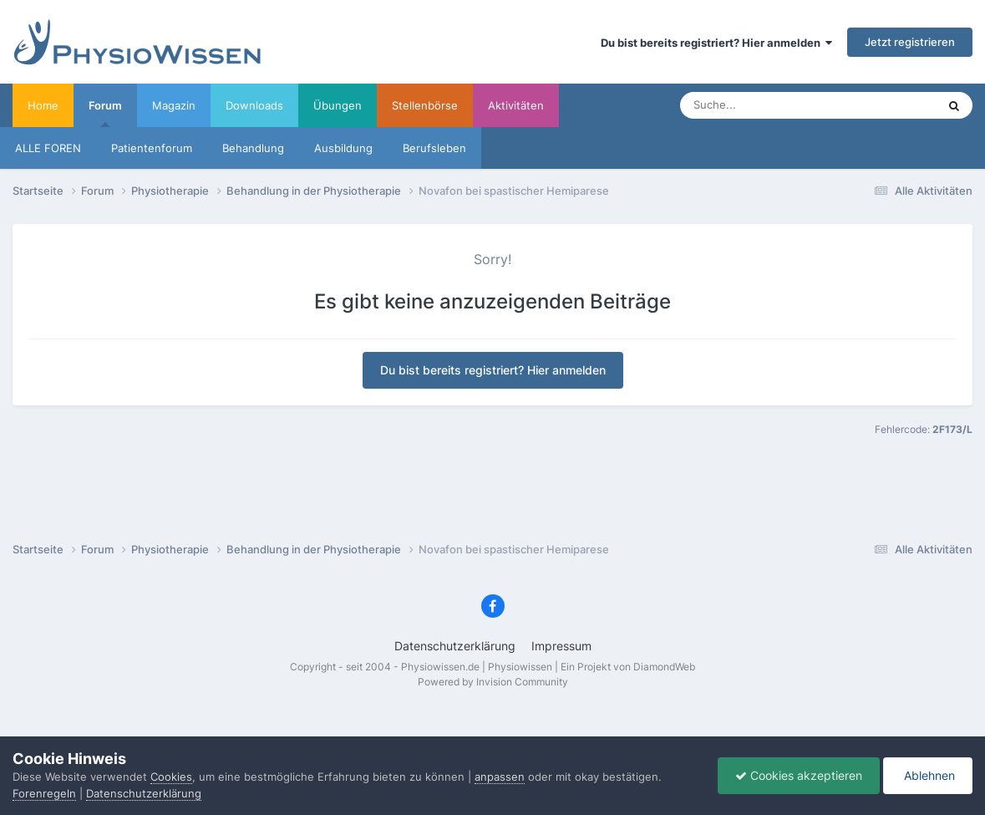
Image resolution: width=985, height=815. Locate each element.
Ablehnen (928, 775)
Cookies (171, 776)
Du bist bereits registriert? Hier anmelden (716, 42)
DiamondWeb (664, 666)
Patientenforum (151, 148)
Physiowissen (520, 666)
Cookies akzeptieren (798, 775)
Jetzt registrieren (910, 41)
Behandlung (253, 148)
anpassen (500, 776)
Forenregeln (44, 793)
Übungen (337, 105)
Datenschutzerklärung (454, 646)
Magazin (173, 105)
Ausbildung (343, 148)
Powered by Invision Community (493, 681)
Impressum (561, 646)
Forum (105, 113)
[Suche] (767, 105)
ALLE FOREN (48, 148)
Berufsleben (434, 148)
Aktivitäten (516, 105)
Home (43, 105)
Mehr (588, 105)
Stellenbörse (425, 105)
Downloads (254, 105)
